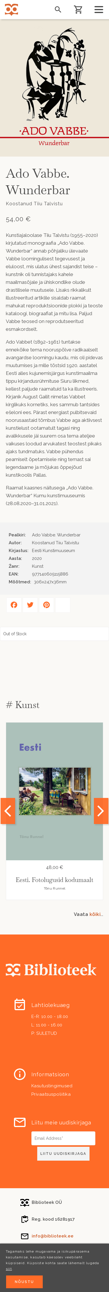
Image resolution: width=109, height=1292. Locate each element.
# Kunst (23, 705)
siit (9, 1269)
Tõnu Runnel (54, 888)
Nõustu (24, 1282)
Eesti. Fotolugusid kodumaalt (54, 880)
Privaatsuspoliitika (51, 1094)
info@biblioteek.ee (53, 1236)
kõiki (95, 914)
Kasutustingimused (52, 1085)
